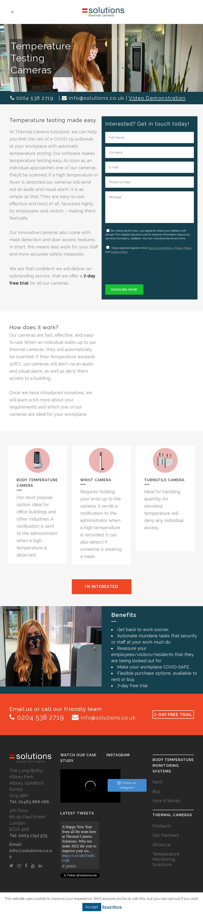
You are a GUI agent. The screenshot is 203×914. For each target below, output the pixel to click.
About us (162, 844)
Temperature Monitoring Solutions (166, 859)
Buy (156, 791)
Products (162, 825)
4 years (69, 866)
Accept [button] (91, 907)
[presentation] (141, 267)
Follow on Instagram (126, 785)
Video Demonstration (157, 98)
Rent (157, 782)
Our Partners (166, 835)
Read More (112, 907)
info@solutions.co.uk (96, 98)
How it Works (166, 800)
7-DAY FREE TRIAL (173, 714)
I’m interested (101, 586)
